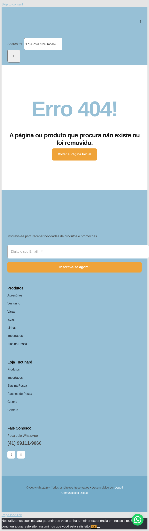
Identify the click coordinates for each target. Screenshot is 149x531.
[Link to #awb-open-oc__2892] (141, 21)
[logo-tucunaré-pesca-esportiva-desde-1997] (46, 11)
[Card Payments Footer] (74, 503)
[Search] (13, 56)
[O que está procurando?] (43, 44)
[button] (138, 520)
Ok (93, 526)
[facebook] (11, 455)
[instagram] (21, 455)
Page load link (12, 515)
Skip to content (12, 4)
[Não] (98, 527)
